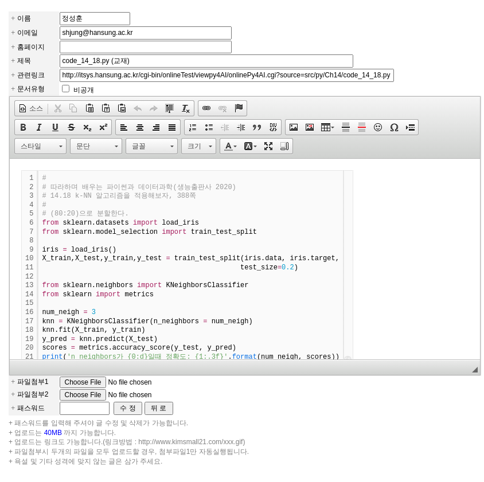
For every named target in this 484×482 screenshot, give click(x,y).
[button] (30, 108)
